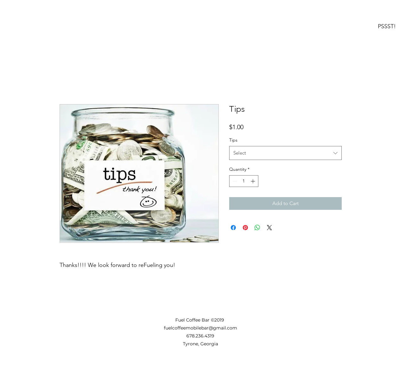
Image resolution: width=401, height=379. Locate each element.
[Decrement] (234, 181)
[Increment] (253, 181)
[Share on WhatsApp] (257, 227)
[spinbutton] (243, 181)
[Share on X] (269, 227)
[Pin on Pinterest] (245, 227)
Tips (233, 140)
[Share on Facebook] (233, 227)
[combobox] (285, 153)
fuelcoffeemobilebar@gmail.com (200, 328)
